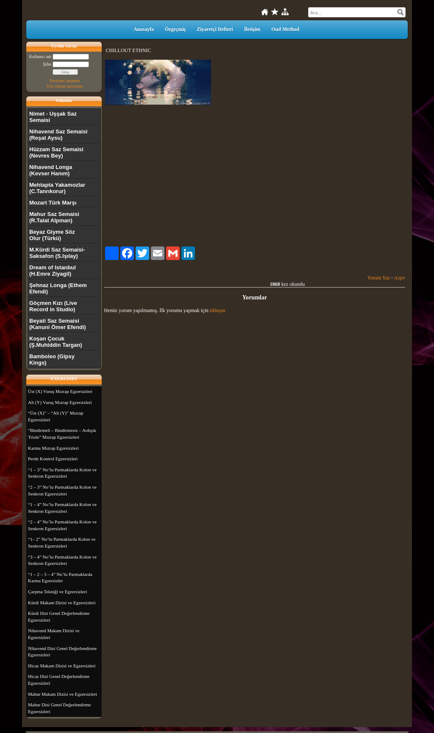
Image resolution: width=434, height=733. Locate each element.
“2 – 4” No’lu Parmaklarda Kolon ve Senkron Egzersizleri (62, 525)
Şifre (47, 64)
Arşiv (399, 278)
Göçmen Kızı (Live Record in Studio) (53, 306)
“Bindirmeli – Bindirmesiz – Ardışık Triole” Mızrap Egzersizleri (62, 434)
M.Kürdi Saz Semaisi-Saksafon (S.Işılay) (57, 252)
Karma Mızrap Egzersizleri (53, 448)
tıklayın (217, 310)
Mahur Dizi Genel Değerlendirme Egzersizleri (59, 708)
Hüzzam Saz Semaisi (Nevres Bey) (56, 152)
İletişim (252, 29)
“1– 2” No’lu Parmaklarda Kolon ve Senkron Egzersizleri (61, 542)
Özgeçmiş (175, 29)
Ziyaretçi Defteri (215, 29)
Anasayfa (144, 29)
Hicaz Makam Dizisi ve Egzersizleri (61, 665)
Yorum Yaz (378, 278)
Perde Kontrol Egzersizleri (53, 458)
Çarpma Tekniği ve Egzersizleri (57, 591)
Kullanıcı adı (40, 56)
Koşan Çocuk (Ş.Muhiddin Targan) (55, 341)
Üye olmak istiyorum (65, 86)
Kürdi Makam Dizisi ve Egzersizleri (61, 602)
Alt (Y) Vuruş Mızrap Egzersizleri (60, 402)
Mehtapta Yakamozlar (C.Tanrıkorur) (57, 188)
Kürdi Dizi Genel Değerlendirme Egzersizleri (58, 616)
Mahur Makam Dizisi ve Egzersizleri (62, 694)
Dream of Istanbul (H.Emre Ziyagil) (52, 270)
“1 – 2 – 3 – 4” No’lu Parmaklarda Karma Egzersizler (60, 578)
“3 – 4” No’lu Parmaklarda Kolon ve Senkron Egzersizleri (62, 560)
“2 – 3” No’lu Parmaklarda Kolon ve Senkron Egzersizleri (62, 490)
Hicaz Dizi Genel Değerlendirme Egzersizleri (58, 680)
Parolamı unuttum (65, 80)
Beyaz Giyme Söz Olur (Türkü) (52, 235)
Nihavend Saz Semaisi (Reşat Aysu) (58, 134)
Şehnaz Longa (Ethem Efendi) (58, 288)
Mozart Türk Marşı (52, 202)
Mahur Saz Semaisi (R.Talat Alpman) (54, 217)
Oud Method (285, 29)
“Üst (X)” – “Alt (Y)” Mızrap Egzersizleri (55, 416)
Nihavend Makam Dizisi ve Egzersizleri (53, 634)
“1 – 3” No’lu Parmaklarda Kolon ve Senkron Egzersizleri (62, 473)
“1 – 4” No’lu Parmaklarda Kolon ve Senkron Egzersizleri (62, 508)
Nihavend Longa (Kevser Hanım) (50, 170)
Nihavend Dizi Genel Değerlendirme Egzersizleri (62, 652)
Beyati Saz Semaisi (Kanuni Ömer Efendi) (57, 324)
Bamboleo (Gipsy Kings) (52, 359)
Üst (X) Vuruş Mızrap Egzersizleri (60, 391)
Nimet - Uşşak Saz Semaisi (53, 117)
